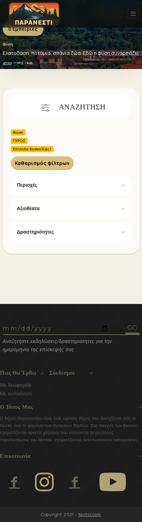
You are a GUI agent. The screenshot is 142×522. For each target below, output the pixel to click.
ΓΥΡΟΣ (19, 63)
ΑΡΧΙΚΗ (7, 63)
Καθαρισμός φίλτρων (42, 163)
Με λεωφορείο (16, 385)
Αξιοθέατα (28, 208)
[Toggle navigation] (133, 13)
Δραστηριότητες (35, 232)
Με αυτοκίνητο (16, 394)
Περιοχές (27, 185)
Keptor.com (89, 515)
